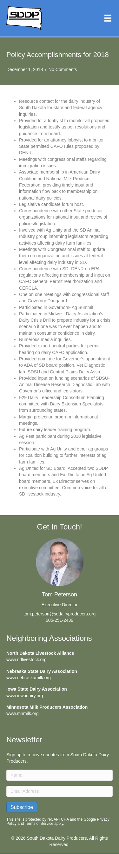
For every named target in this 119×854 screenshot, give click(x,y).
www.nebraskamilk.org (28, 677)
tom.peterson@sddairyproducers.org (59, 613)
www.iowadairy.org (24, 695)
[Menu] (108, 18)
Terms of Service (39, 823)
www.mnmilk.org (22, 713)
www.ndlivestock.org (26, 659)
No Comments (63, 69)
